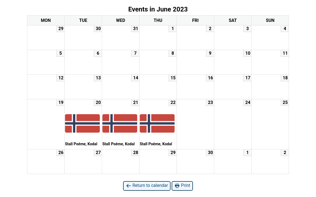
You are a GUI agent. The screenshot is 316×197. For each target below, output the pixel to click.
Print (182, 186)
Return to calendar (147, 186)
